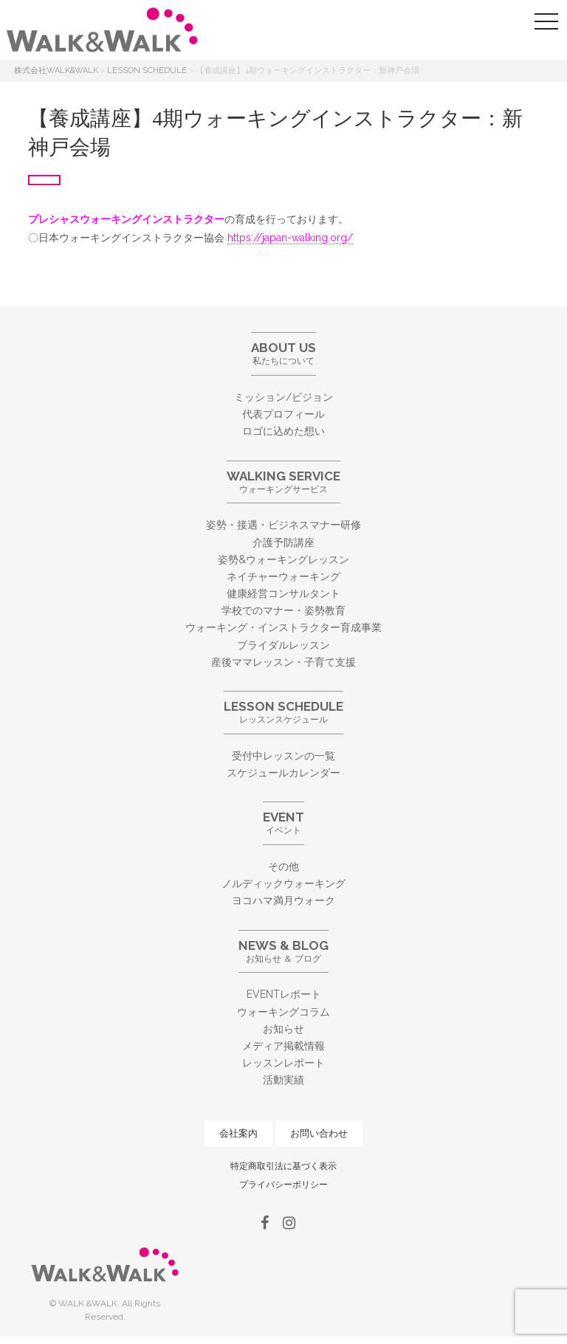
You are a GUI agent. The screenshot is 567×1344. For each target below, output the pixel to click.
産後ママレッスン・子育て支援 (283, 662)
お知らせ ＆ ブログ (283, 951)
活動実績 (283, 1080)
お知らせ (283, 1029)
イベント (283, 822)
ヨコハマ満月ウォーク (283, 900)
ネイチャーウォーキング (283, 576)
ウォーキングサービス (283, 481)
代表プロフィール (283, 414)
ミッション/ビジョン (283, 397)
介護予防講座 (283, 542)
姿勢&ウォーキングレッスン (283, 559)
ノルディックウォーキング (283, 883)
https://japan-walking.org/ (290, 238)
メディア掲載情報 (283, 1046)
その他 (283, 866)
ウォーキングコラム (283, 1012)
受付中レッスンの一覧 (283, 756)
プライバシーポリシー (283, 1184)
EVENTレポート (284, 994)
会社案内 (238, 1133)
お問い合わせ (319, 1133)
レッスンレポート (283, 1063)
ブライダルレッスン (283, 645)
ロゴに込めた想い (283, 431)
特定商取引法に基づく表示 (283, 1166)
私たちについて (283, 353)
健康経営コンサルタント (283, 593)
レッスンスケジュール (283, 712)
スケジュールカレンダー (283, 773)
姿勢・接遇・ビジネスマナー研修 (283, 525)
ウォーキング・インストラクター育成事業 (283, 627)
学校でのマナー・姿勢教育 (283, 610)
